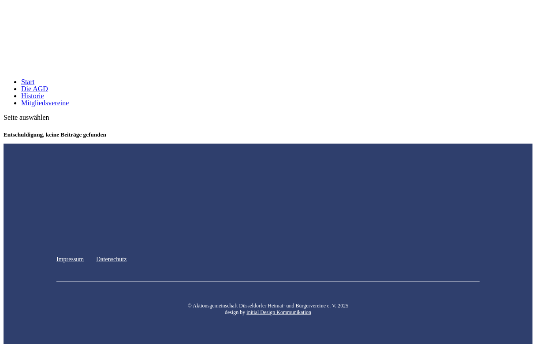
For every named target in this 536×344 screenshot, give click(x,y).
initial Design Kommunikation (278, 312)
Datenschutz (111, 259)
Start (27, 81)
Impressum (70, 259)
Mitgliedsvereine (45, 103)
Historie (32, 96)
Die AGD (34, 88)
